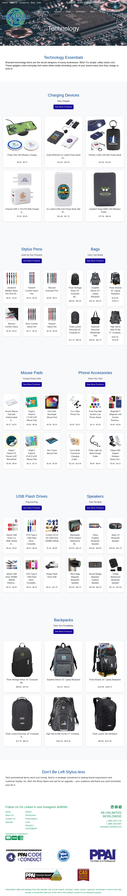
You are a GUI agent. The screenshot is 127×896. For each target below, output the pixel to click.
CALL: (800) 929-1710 (110, 12)
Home (5, 3)
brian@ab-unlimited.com (111, 827)
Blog (33, 3)
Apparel (58, 11)
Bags (69, 11)
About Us (13, 3)
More (93, 11)
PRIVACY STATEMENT (31, 827)
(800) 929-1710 (115, 821)
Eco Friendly (44, 11)
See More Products (63, 107)
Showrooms (30, 815)
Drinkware (81, 11)
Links (39, 3)
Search (70, 3)
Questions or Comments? (16, 834)
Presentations (31, 819)
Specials (9, 822)
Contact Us (24, 3)
